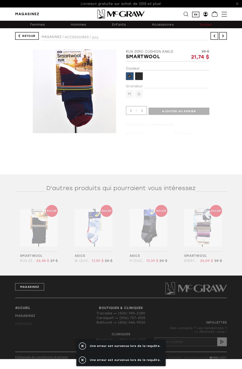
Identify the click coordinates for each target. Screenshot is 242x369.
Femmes (37, 27)
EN (195, 14)
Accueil (23, 312)
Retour (29, 37)
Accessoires (163, 27)
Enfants (119, 27)
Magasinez (52, 39)
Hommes (78, 27)
